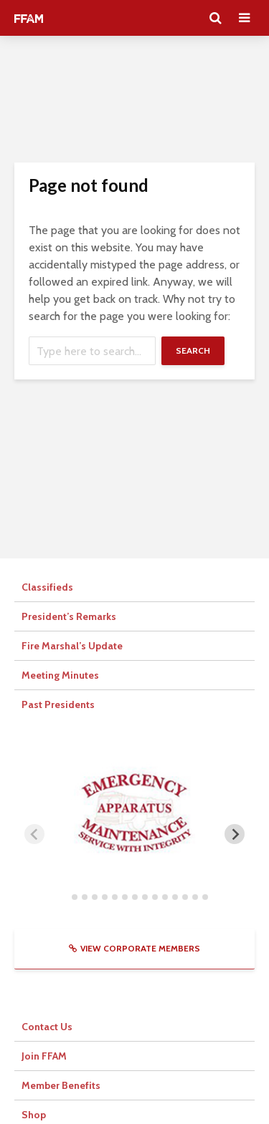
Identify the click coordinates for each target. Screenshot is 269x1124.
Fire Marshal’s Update (72, 645)
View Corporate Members (134, 948)
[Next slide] (235, 834)
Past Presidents (58, 704)
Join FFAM (44, 1056)
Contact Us (47, 1026)
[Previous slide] (34, 834)
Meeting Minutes (60, 675)
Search (193, 350)
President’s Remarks (69, 616)
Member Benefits (61, 1085)
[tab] (64, 897)
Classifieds (47, 587)
